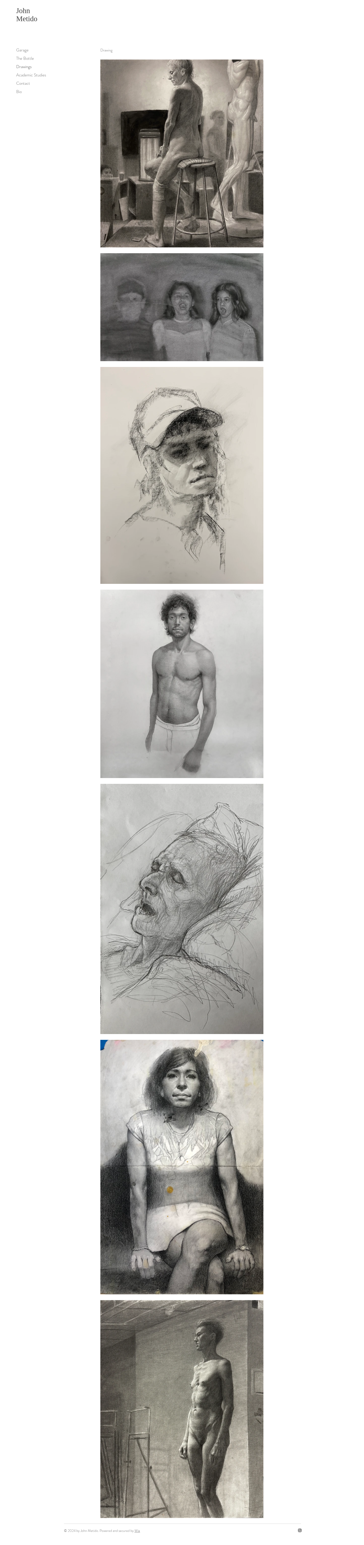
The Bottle (25, 58)
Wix (137, 1530)
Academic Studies (31, 75)
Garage (22, 50)
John (23, 11)
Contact (23, 83)
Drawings (24, 67)
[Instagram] (300, 1530)
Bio (19, 92)
